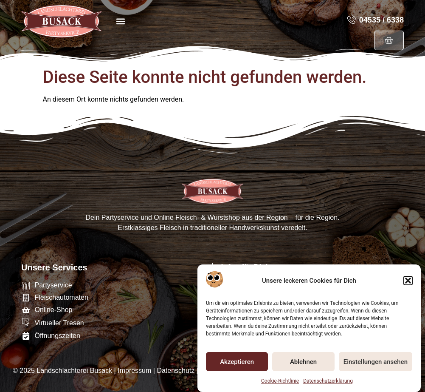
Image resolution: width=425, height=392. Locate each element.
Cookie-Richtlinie (280, 383)
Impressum (134, 370)
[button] (408, 282)
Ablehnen (303, 363)
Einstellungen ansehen (375, 363)
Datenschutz (175, 370)
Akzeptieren (237, 363)
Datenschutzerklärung (328, 383)
